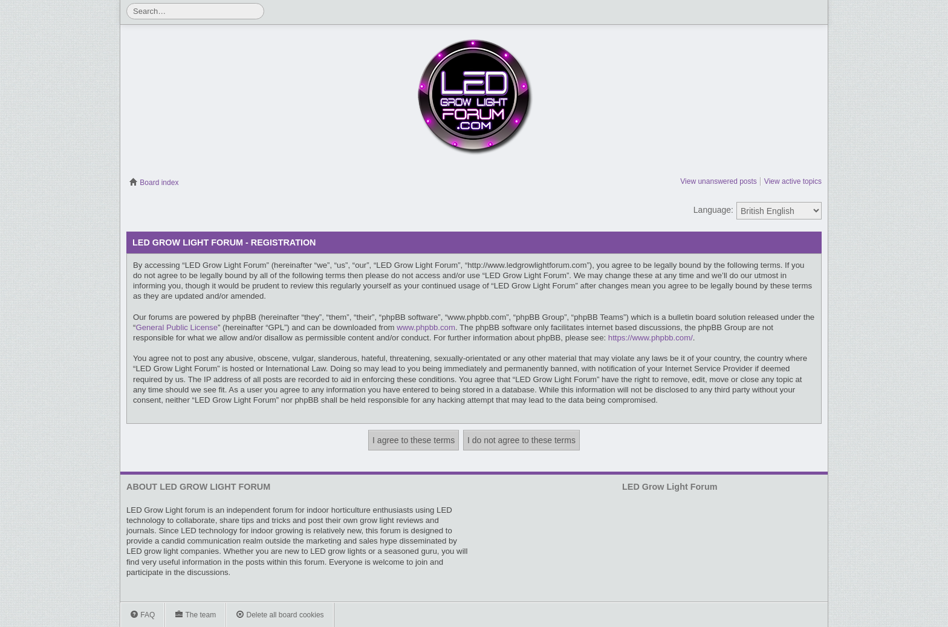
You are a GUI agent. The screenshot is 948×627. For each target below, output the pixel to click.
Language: (713, 210)
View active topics (793, 181)
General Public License (176, 327)
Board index (153, 182)
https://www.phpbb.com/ (650, 337)
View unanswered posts (718, 181)
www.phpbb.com (426, 327)
